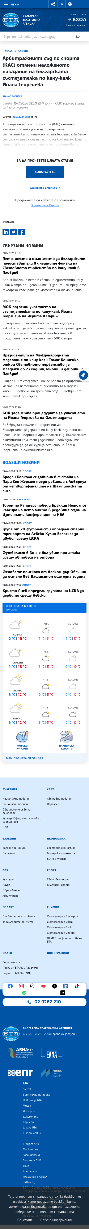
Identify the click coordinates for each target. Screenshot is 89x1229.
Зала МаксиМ (31, 1155)
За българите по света (18, 922)
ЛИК (5, 870)
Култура (8, 879)
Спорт (23, 51)
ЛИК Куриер (10, 896)
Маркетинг (30, 1149)
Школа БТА (30, 1127)
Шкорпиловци (32, 1133)
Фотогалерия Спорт (61, 933)
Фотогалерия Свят (60, 922)
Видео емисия (12, 962)
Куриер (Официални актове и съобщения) (22, 820)
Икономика (56, 838)
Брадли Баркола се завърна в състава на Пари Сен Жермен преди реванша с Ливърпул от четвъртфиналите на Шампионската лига (44, 484)
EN (61, 4)
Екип (26, 1166)
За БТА (27, 1089)
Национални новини (16, 798)
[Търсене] (77, 36)
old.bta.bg (29, 1182)
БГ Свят (8, 907)
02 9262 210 (47, 1002)
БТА (25, 1083)
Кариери (28, 1122)
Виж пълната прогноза (24, 758)
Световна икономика (61, 848)
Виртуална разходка (36, 1095)
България (10, 789)
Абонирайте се (45, 171)
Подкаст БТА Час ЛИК (17, 973)
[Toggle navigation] (11, 4)
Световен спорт (58, 879)
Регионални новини (15, 804)
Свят (50, 789)
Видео (7, 953)
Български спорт (58, 885)
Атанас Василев (12, 96)
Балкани (9, 838)
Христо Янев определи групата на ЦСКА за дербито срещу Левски (43, 593)
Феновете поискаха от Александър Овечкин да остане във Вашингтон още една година (44, 574)
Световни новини (59, 798)
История (29, 1111)
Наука (6, 885)
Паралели (53, 804)
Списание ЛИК (32, 1160)
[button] (53, 4)
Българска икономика (61, 853)
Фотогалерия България (62, 916)
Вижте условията (45, 205)
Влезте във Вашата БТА (45, 187)
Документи (30, 1116)
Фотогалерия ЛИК (59, 927)
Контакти (30, 1171)
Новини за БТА (32, 1100)
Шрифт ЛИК (31, 1144)
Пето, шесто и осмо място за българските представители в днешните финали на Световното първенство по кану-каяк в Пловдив (44, 265)
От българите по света (19, 916)
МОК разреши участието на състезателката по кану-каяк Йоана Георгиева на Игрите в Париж (37, 311)
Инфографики (58, 953)
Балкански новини (14, 848)
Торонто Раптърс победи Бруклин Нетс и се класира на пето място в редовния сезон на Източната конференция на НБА (44, 510)
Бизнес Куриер (56, 859)
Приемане (25, 1220)
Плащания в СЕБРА (35, 1177)
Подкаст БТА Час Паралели (20, 967)
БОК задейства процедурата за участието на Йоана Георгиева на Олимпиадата (44, 415)
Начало (8, 51)
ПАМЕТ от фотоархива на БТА (64, 940)
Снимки (53, 907)
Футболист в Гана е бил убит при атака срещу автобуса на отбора (41, 555)
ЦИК (5, 827)
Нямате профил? (76, 24)
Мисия (27, 1105)
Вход (79, 19)
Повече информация (56, 1220)
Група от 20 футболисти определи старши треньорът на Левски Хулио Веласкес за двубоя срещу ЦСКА (44, 534)
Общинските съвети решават (17, 811)
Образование (11, 890)
